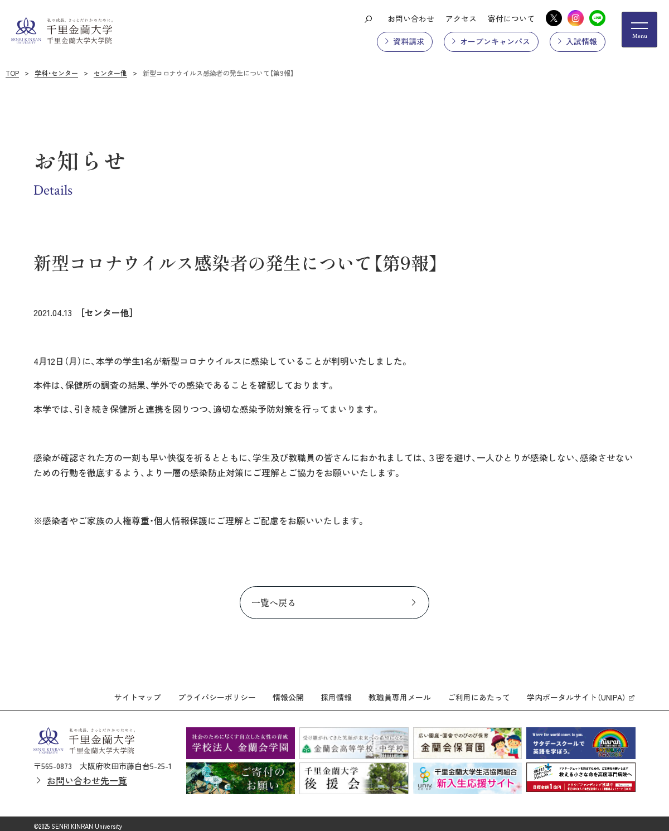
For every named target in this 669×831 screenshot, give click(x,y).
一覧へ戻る (273, 602)
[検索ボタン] (368, 18)
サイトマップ (137, 692)
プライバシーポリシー (217, 692)
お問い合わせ (410, 18)
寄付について (511, 18)
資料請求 (408, 41)
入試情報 (581, 41)
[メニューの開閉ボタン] (639, 29)
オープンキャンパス (495, 41)
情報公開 (288, 692)
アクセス (461, 18)
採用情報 (336, 692)
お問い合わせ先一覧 (87, 774)
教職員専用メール (400, 692)
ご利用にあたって (479, 692)
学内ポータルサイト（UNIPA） (576, 692)
